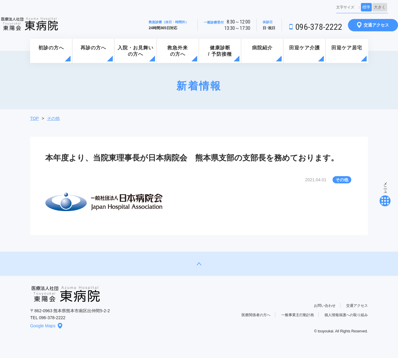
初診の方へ (51, 47)
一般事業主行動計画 (297, 315)
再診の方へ (93, 47)
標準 (366, 7)
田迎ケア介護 (304, 47)
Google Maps (46, 325)
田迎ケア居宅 (346, 47)
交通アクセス (373, 25)
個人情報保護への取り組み (346, 315)
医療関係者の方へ (256, 315)
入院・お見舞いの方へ (135, 51)
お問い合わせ (325, 306)
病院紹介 (262, 47)
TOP (34, 118)
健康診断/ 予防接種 (220, 51)
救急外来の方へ (177, 51)
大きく (380, 7)
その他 (53, 118)
